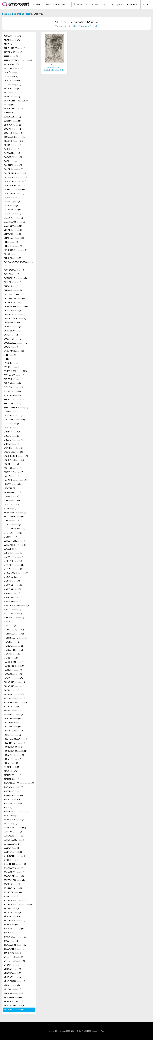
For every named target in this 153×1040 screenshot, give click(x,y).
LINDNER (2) (13, 532)
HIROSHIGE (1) (11, 488)
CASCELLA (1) (13, 213)
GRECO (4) (13, 439)
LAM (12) (11, 520)
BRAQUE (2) (13, 141)
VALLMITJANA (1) (14, 961)
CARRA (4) (11, 205)
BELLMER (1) (12, 112)
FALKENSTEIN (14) (15, 371)
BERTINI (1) (12, 120)
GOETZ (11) (12, 427)
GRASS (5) (12, 431)
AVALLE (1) (12, 80)
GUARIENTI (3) (13, 448)
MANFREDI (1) (14, 565)
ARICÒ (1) (12, 72)
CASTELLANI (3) (14, 221)
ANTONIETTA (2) (18, 60)
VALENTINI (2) (13, 957)
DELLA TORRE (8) (15, 318)
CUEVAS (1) (13, 290)
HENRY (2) (12, 484)
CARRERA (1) (12, 209)
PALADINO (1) (14, 686)
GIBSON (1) (12, 423)
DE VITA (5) (13, 310)
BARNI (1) (12, 96)
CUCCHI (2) (11, 286)
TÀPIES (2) (12, 916)
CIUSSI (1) (11, 254)
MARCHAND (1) (14, 577)
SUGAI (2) (11, 896)
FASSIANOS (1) (14, 375)
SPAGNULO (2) (15, 864)
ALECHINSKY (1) (14, 48)
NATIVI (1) (13, 670)
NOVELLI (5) (13, 678)
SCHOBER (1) (13, 835)
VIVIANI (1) (13, 993)
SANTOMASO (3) (16, 811)
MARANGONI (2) (16, 573)
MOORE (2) (12, 641)
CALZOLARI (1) (15, 177)
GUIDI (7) (11, 464)
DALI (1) (11, 294)
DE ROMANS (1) (16, 306)
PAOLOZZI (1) (14, 694)
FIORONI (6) (13, 387)
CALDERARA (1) (15, 173)
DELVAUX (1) (12, 322)
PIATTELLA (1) (13, 722)
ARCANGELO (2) (11, 64)
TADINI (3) (11, 908)
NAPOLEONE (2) (14, 666)
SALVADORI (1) (13, 803)
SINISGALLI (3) (15, 856)
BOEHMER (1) (13, 133)
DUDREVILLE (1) (15, 342)
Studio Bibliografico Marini (17, 13)
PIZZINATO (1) (15, 742)
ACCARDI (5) (12, 36)
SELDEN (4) (11, 848)
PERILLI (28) (12, 710)
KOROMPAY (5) (15, 512)
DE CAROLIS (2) (14, 298)
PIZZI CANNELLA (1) (16, 738)
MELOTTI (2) (13, 613)
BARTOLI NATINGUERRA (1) (16, 102)
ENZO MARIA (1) (14, 351)
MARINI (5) (12, 581)
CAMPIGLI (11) (15, 181)
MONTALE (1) (14, 633)
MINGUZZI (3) (14, 617)
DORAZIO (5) (12, 330)
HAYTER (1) (15, 480)
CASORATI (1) (13, 217)
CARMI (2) (12, 201)
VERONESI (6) (12, 977)
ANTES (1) (11, 56)
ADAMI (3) (12, 40)
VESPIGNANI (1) (14, 981)
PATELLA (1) (12, 706)
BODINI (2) (12, 128)
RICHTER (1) (12, 779)
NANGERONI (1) (14, 662)
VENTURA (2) (13, 973)
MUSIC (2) (11, 658)
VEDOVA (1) (12, 969)
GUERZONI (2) (14, 460)
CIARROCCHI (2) (15, 250)
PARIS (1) (14, 698)
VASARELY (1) (13, 965)
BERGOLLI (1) (12, 116)
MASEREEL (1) (13, 597)
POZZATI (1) (14, 755)
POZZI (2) (12, 759)
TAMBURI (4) (13, 912)
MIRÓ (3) (10, 625)
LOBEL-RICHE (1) (15, 540)
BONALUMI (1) (14, 137)
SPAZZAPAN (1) (13, 868)
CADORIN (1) (13, 157)
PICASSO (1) (12, 726)
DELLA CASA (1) (15, 314)
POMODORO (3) (13, 747)
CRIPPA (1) (12, 282)
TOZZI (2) (11, 940)
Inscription (117, 4)
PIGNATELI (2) (13, 730)
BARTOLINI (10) (13, 108)
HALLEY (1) (11, 476)
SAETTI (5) (12, 799)
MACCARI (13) (13, 561)
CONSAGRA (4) (14, 270)
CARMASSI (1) (13, 197)
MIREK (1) (8, 621)
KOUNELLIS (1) (14, 516)
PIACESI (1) (12, 718)
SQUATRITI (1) (14, 872)
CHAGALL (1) (12, 234)
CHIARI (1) (13, 246)
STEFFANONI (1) (14, 880)
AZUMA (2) (12, 84)
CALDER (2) (13, 169)
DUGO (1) (11, 347)
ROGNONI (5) (13, 787)
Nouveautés (59, 4)
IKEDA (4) (11, 496)
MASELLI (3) (12, 593)
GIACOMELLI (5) (14, 419)
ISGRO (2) (11, 504)
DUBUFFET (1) (12, 338)
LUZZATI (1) (14, 557)
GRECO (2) (12, 435)
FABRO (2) (12, 367)
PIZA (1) (12, 734)
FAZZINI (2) (12, 383)
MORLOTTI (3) (13, 650)
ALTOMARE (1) (13, 52)
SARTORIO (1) (14, 819)
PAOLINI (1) (12, 690)
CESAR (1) (13, 230)
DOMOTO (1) (13, 326)
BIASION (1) (12, 124)
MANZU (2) (13, 569)
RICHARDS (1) (12, 775)
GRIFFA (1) (12, 443)
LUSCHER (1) (13, 553)
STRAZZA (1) (13, 892)
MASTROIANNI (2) (16, 605)
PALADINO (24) (14, 682)
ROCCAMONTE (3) (19, 783)
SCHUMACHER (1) (14, 839)
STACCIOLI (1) (14, 876)
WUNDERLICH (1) (14, 1001)
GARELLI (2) (12, 411)
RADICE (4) (12, 767)
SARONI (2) (12, 815)
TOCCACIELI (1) (14, 928)
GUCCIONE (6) (13, 452)
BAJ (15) (10, 92)
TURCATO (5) (13, 953)
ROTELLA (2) (13, 795)
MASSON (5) (12, 601)
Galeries (47, 4)
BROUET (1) (13, 145)
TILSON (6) (11, 924)
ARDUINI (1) (14, 68)
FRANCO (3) (14, 399)
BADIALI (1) (12, 88)
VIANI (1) (12, 985)
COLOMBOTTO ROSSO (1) (18, 264)
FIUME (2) (12, 391)
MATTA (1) (12, 609)
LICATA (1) (13, 524)
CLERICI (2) (13, 258)
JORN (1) (10, 508)
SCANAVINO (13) (15, 827)
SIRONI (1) (11, 860)
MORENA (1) (13, 646)
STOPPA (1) (12, 884)
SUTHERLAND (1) (15, 900)
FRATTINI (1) (13, 403)
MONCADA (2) (14, 629)
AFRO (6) (8, 44)
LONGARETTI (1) (15, 544)
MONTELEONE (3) (15, 637)
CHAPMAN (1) (14, 238)
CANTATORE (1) (16, 185)
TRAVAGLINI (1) (15, 944)
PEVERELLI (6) (13, 714)
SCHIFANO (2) (13, 831)
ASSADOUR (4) (11, 76)
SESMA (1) (13, 852)
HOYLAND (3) (12, 492)
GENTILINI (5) (13, 415)
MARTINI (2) (13, 585)
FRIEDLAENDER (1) (16, 407)
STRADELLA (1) (13, 888)
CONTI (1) (11, 274)
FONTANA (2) (13, 395)
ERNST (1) (10, 359)
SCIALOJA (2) (12, 843)
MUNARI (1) (12, 654)
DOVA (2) (11, 334)
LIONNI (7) (10, 536)
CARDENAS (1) (14, 193)
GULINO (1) (12, 468)
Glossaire (96, 1031)
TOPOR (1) (12, 932)
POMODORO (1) (15, 751)
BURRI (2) (11, 149)
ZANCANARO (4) (14, 1005)
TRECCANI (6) (14, 949)
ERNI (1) (10, 355)
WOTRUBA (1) (13, 997)
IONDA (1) (12, 500)
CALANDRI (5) (13, 165)
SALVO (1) (8, 807)
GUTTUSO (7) (13, 472)
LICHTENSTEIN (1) (14, 528)
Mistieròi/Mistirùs (54, 67)
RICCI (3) (10, 771)
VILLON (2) (12, 989)
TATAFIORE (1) (14, 920)
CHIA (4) (11, 242)
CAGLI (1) (12, 161)
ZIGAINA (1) (14, 1009)
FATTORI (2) (13, 379)
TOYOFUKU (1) (15, 936)
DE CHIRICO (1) (14, 302)
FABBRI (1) (12, 363)
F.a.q (102, 1031)
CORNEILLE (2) (15, 278)
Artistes (36, 4)
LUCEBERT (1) (10, 549)
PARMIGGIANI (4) (15, 702)
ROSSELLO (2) (13, 791)
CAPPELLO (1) (14, 189)
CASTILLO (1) (13, 225)
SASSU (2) (10, 823)
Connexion (132, 4)
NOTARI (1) (13, 674)
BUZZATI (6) (12, 153)
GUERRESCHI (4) (16, 456)
